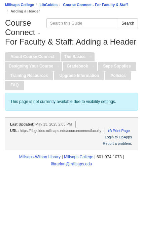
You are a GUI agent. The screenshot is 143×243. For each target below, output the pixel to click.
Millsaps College (19, 5)
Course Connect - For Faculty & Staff (95, 5)
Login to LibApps (118, 137)
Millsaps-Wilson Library (40, 157)
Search (127, 23)
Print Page (119, 131)
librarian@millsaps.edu (71, 164)
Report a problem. (117, 143)
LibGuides (48, 5)
